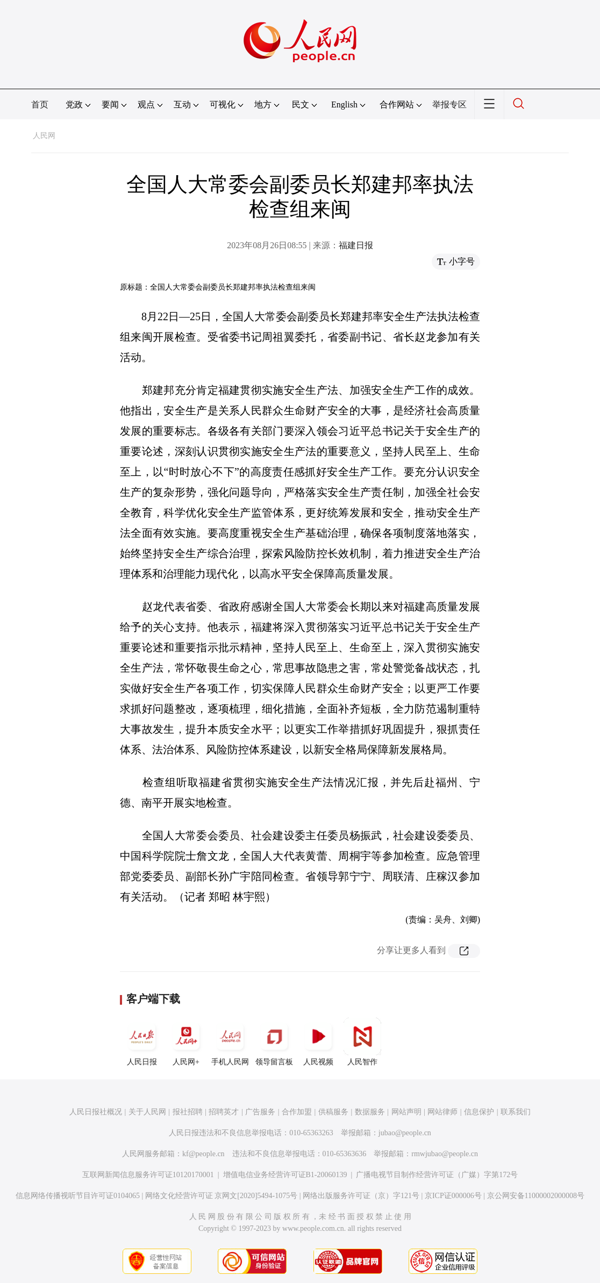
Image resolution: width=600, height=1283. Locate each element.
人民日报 (142, 1042)
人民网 (44, 136)
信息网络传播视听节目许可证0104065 (78, 1196)
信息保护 (479, 1112)
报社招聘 (188, 1112)
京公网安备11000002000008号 (535, 1196)
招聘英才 (224, 1112)
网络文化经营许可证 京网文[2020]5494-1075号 (221, 1196)
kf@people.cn (203, 1154)
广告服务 (260, 1112)
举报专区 (449, 104)
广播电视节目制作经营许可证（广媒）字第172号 (437, 1175)
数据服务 (370, 1112)
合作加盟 (297, 1112)
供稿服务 (333, 1112)
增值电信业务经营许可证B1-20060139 (285, 1175)
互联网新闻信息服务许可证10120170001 (148, 1175)
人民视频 (318, 1042)
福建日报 (356, 245)
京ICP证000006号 (453, 1196)
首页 (39, 104)
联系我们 (516, 1112)
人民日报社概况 (95, 1112)
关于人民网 (147, 1112)
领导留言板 (274, 1042)
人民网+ (186, 1042)
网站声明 (406, 1112)
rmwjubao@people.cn (444, 1154)
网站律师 (442, 1112)
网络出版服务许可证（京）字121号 (361, 1196)
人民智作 (362, 1042)
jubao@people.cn (404, 1133)
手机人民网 (230, 1042)
